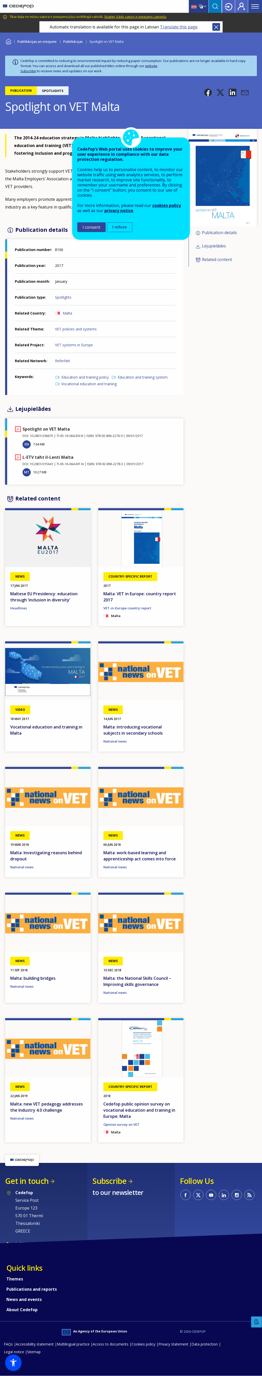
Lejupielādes (214, 246)
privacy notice (118, 210)
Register (241, 6)
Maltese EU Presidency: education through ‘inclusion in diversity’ (44, 597)
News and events (24, 1299)
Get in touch (27, 1181)
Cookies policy (143, 1344)
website (151, 66)
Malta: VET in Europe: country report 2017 (139, 597)
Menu (255, 6)
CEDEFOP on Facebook (185, 1195)
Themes (14, 1279)
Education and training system (143, 377)
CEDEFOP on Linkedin (224, 1195)
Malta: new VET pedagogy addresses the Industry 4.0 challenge (46, 1107)
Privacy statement (173, 1344)
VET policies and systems (76, 329)
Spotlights (63, 297)
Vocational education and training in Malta (46, 730)
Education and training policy (85, 377)
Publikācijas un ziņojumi (37, 41)
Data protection (204, 1344)
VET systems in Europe (74, 344)
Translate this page (179, 27)
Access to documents (110, 1344)
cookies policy (166, 205)
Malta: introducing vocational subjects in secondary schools (133, 730)
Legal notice (14, 1351)
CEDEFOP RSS (249, 1195)
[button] (208, 92)
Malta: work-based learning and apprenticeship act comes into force (139, 856)
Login (228, 6)
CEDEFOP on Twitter (198, 1195)
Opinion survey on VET (121, 1124)
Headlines (18, 608)
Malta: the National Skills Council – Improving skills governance (137, 981)
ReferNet (62, 360)
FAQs (8, 1344)
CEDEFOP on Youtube (211, 1195)
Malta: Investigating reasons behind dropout (46, 856)
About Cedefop (22, 1309)
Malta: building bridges (33, 978)
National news (115, 741)
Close (216, 27)
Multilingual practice (73, 1344)
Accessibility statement (35, 1344)
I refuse (119, 227)
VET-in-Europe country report (127, 608)
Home (8, 41)
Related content (217, 259)
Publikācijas (73, 41)
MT (26, 472)
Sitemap (34, 1351)
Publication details (219, 232)
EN (27, 444)
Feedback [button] (256, 1322)
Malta (67, 313)
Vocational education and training (89, 383)
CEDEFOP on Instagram (237, 1195)
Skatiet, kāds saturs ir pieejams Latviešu (135, 16)
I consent (91, 227)
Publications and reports (31, 1289)
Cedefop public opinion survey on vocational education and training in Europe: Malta (139, 1110)
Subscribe (28, 71)
